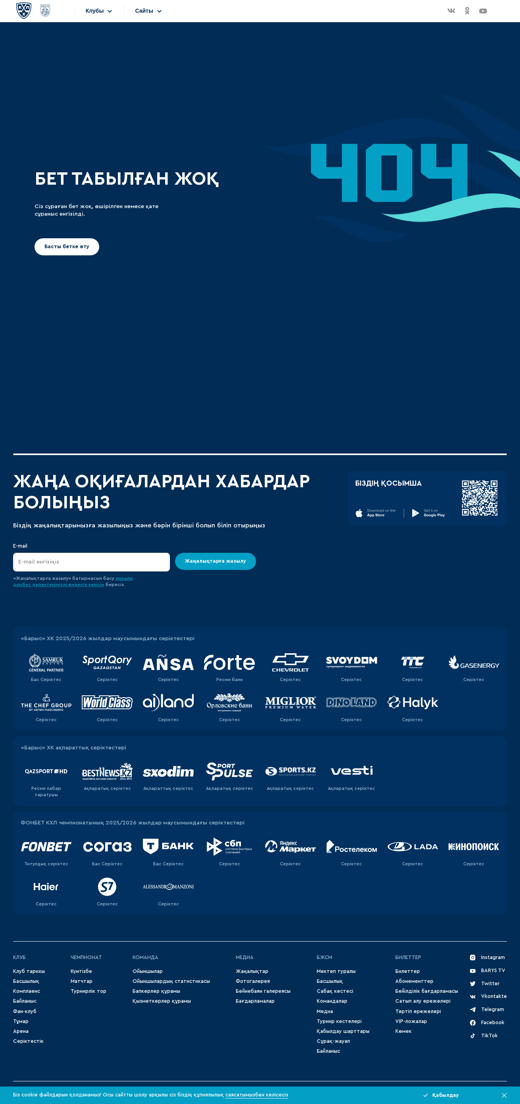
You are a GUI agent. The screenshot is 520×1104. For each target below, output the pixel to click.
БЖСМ (324, 957)
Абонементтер (414, 981)
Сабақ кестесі (335, 991)
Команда (145, 957)
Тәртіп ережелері (418, 1011)
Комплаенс (26, 991)
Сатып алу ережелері (423, 1001)
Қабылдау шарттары (343, 1031)
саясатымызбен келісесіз (256, 1094)
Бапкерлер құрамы (156, 991)
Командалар (332, 1001)
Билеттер (408, 957)
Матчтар (81, 981)
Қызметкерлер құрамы (162, 1001)
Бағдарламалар (255, 1001)
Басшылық (26, 981)
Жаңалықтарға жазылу (215, 561)
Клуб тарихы (29, 971)
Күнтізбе (81, 971)
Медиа (325, 1011)
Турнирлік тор (88, 991)
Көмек (403, 1031)
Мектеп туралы (336, 971)
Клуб (19, 957)
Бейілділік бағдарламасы (426, 991)
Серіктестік (28, 1041)
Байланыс (25, 1001)
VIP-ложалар (411, 1021)
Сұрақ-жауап (333, 1041)
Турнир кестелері (339, 1021)
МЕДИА (245, 957)
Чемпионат (86, 957)
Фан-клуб (25, 1011)
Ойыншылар (148, 971)
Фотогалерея (253, 981)
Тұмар (21, 1021)
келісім (96, 585)
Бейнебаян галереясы (263, 991)
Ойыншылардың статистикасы (171, 981)
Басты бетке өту (66, 247)
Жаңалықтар (252, 971)
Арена (21, 1031)
